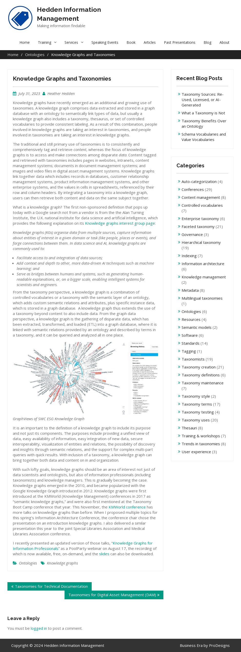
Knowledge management (204, 276)
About (224, 42)
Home (24, 42)
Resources (191, 319)
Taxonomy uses (196, 419)
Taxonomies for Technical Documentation (51, 586)
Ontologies (28, 563)
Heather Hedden (61, 93)
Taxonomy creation (199, 367)
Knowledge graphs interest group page (120, 223)
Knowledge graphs (62, 563)
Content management (201, 197)
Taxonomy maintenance (203, 382)
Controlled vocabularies (202, 205)
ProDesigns (219, 645)
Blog (207, 42)
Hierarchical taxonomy (201, 242)
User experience (196, 451)
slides (104, 553)
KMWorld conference (127, 506)
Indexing (189, 255)
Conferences (193, 189)
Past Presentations (179, 42)
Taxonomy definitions (201, 374)
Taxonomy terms (197, 404)
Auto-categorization (199, 181)
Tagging (189, 351)
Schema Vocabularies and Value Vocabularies (204, 137)
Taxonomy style (196, 396)
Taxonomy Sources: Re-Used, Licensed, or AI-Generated (203, 99)
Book (131, 42)
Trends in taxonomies (201, 443)
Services (71, 42)
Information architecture (203, 263)
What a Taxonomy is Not (203, 112)
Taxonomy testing (198, 412)
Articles (150, 42)
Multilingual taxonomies (202, 298)
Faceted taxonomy (198, 226)
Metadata (190, 290)
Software (190, 335)
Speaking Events (104, 42)
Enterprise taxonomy (200, 218)
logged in (39, 628)
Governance (192, 234)
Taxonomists (193, 359)
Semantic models (197, 327)
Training (44, 42)
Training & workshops (201, 435)
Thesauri (189, 427)
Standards (191, 343)
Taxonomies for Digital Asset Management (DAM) (112, 594)
